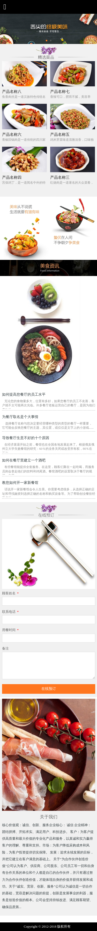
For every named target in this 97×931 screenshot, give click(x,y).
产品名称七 (60, 91)
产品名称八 (11, 91)
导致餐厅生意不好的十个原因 (25, 438)
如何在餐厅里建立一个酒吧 (24, 460)
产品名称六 (11, 134)
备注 (5, 648)
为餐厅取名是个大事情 (20, 417)
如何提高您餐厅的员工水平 (24, 394)
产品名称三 (60, 177)
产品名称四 (11, 177)
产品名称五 (60, 134)
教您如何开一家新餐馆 (20, 482)
